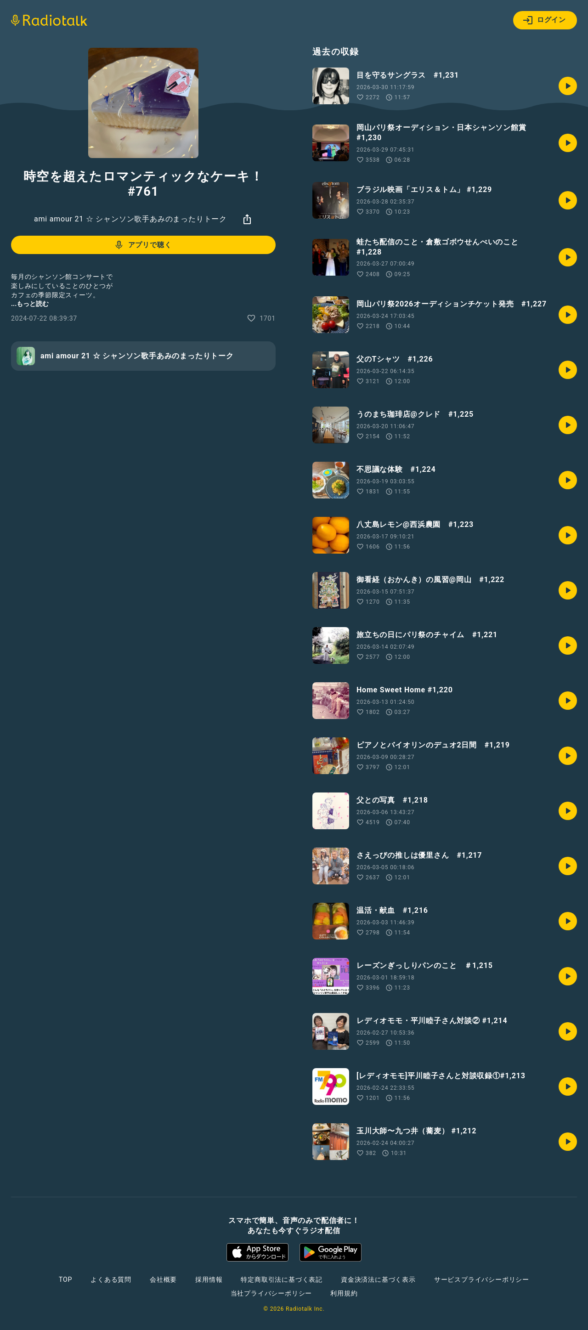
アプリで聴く (142, 244)
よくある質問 (110, 1279)
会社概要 (163, 1279)
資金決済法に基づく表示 (378, 1279)
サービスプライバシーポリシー (481, 1279)
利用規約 (343, 1293)
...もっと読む (30, 303)
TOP (65, 1279)
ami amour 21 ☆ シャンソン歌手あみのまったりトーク (130, 219)
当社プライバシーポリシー (271, 1293)
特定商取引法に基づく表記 (281, 1279)
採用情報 (208, 1279)
